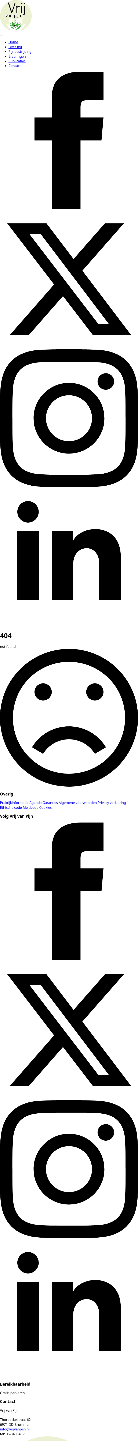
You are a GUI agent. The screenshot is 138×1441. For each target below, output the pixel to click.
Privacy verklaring (112, 802)
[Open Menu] (1, 35)
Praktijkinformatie (14, 802)
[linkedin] (69, 624)
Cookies (45, 807)
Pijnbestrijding (20, 51)
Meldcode (31, 807)
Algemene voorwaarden (78, 802)
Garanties (51, 802)
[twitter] (69, 347)
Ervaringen (17, 56)
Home (13, 42)
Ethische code (11, 807)
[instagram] (69, 486)
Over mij (15, 47)
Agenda (36, 802)
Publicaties (17, 61)
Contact (14, 65)
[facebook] (69, 208)
